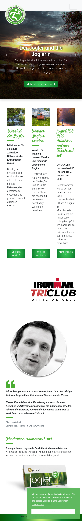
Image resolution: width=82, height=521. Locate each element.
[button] (6, 55)
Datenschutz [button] (38, 504)
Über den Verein (16, 253)
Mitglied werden (41, 253)
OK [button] (53, 512)
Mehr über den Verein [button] (41, 84)
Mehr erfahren (66, 253)
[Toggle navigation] (73, 7)
